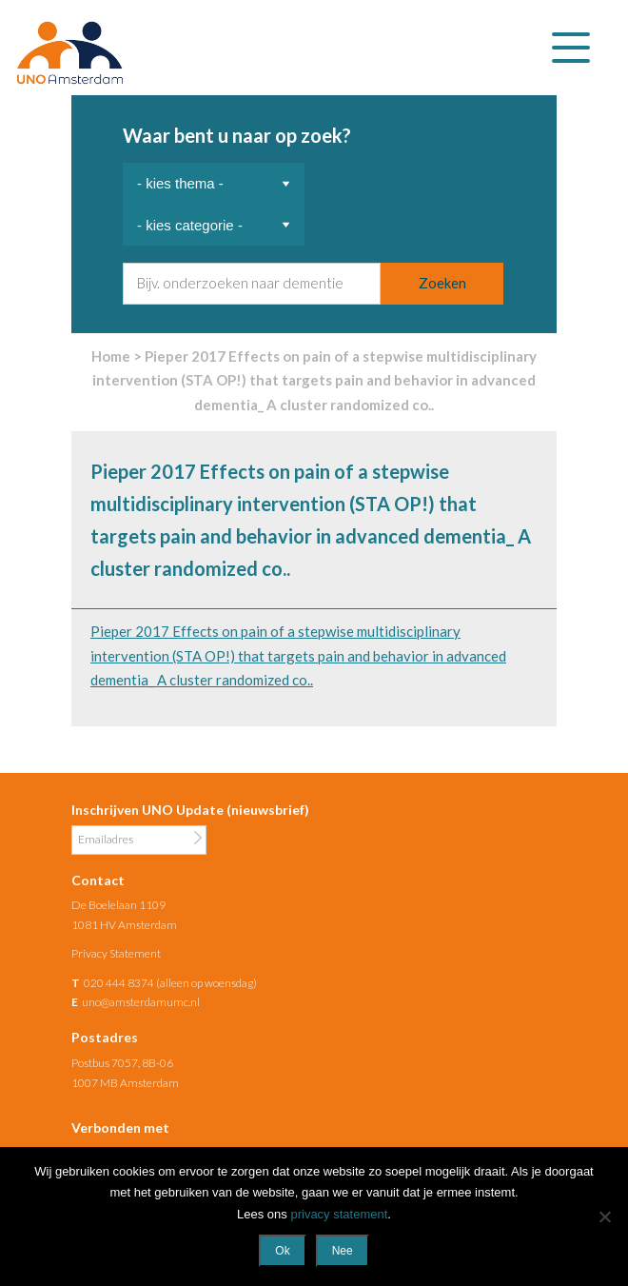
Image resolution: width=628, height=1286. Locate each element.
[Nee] (604, 1216)
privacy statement (338, 1214)
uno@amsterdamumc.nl (141, 1002)
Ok (282, 1250)
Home (110, 356)
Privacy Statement (116, 953)
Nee (342, 1250)
